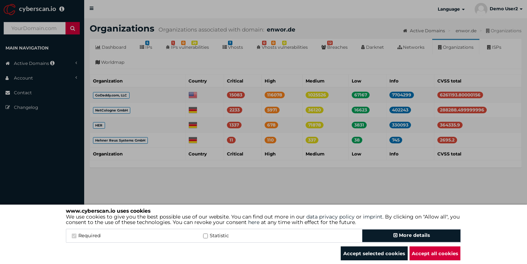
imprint (372, 216)
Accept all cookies (435, 253)
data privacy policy (330, 216)
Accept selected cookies (374, 253)
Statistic (216, 235)
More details (411, 235)
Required (86, 235)
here (253, 222)
